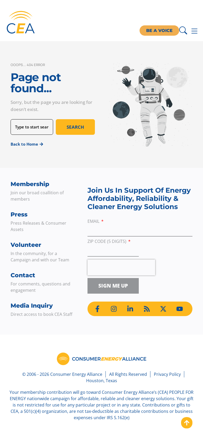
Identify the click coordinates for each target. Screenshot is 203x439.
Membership (30, 184)
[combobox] (32, 127)
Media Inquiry (32, 305)
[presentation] (121, 267)
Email (93, 221)
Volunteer (26, 244)
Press (19, 214)
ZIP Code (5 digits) (107, 241)
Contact (23, 275)
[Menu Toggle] (194, 31)
